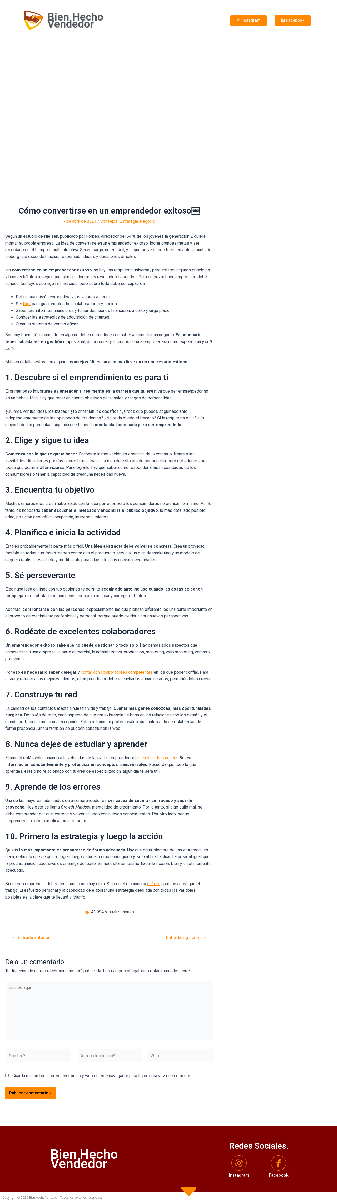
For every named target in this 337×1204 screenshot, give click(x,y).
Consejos (108, 221)
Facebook (279, 1175)
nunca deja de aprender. (156, 757)
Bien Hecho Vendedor (75, 20)
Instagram (239, 1175)
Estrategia (128, 221)
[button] (248, 20)
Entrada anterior (31, 937)
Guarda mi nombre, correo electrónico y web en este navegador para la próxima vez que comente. (101, 1077)
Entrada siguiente (186, 937)
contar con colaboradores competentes (117, 672)
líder (27, 303)
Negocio (147, 221)
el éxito (154, 883)
